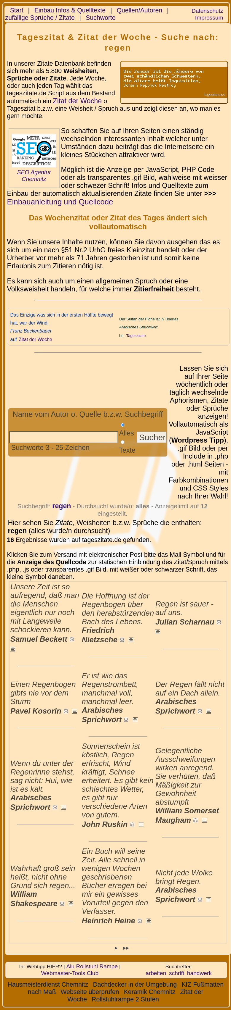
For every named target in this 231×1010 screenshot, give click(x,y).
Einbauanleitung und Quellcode (60, 202)
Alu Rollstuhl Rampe (92, 966)
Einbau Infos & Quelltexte (70, 10)
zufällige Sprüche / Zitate (40, 17)
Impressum (209, 17)
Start (16, 10)
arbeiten (156, 973)
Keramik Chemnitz (150, 992)
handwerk (199, 973)
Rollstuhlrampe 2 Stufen (125, 999)
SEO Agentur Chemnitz (34, 175)
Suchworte (101, 17)
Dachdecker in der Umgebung (135, 984)
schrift (176, 973)
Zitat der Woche (77, 101)
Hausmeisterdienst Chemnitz (47, 984)
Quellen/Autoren (139, 10)
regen (61, 506)
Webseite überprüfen (89, 992)
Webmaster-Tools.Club (69, 973)
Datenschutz (207, 11)
